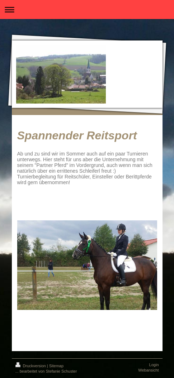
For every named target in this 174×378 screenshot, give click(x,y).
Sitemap (56, 366)
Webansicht (148, 370)
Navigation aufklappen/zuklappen (87, 9)
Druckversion (31, 366)
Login (154, 365)
